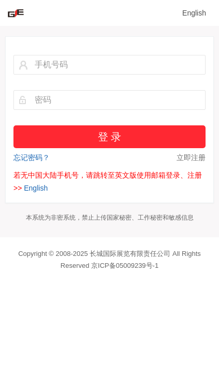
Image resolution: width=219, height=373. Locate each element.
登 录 (109, 136)
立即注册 (191, 157)
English (194, 13)
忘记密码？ (31, 157)
